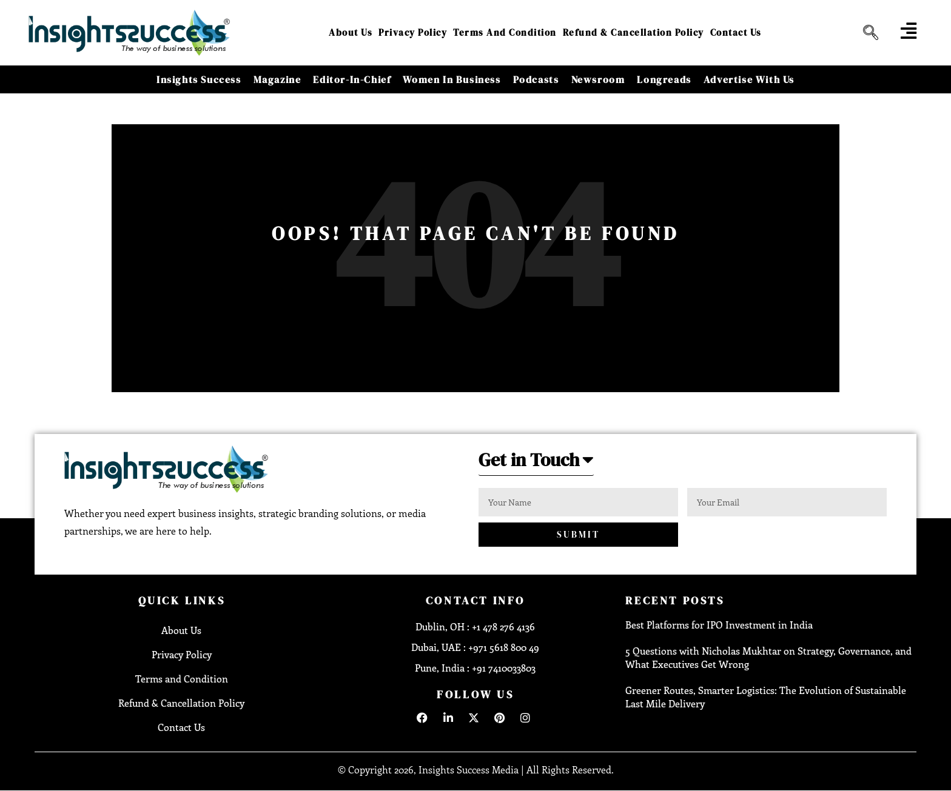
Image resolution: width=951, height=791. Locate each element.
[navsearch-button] (866, 33)
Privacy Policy (412, 32)
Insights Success (198, 79)
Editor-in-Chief (352, 79)
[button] (536, 463)
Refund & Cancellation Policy (633, 32)
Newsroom (598, 79)
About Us (350, 32)
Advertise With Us (749, 79)
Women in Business (451, 79)
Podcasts (536, 79)
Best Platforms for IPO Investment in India (719, 624)
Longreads (664, 79)
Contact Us (736, 32)
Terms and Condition (505, 32)
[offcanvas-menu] (908, 31)
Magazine (277, 79)
